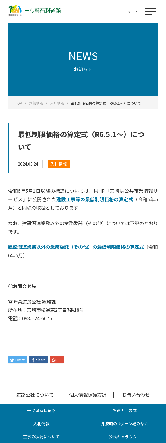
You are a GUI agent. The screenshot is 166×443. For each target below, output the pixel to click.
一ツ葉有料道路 (41, 410)
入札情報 (58, 164)
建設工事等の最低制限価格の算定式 (94, 199)
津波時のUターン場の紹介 (124, 423)
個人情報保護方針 (87, 394)
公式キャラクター (125, 437)
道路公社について (35, 394)
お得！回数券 (124, 410)
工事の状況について (41, 437)
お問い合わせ (136, 394)
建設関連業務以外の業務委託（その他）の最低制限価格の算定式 (76, 246)
